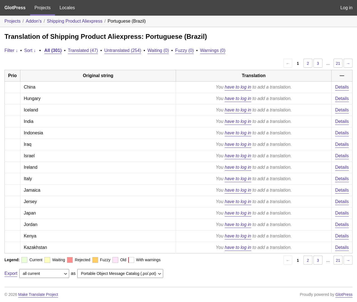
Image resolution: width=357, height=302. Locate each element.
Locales (67, 7)
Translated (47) (83, 50)
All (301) (53, 50)
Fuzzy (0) (184, 50)
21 (338, 63)
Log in (346, 7)
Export (10, 273)
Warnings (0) (212, 50)
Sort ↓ (30, 50)
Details (342, 87)
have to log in (238, 87)
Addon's (34, 21)
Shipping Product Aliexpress (74, 21)
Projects (43, 7)
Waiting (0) (158, 50)
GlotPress (15, 7)
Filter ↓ (11, 50)
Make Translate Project (38, 294)
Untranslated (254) (122, 50)
